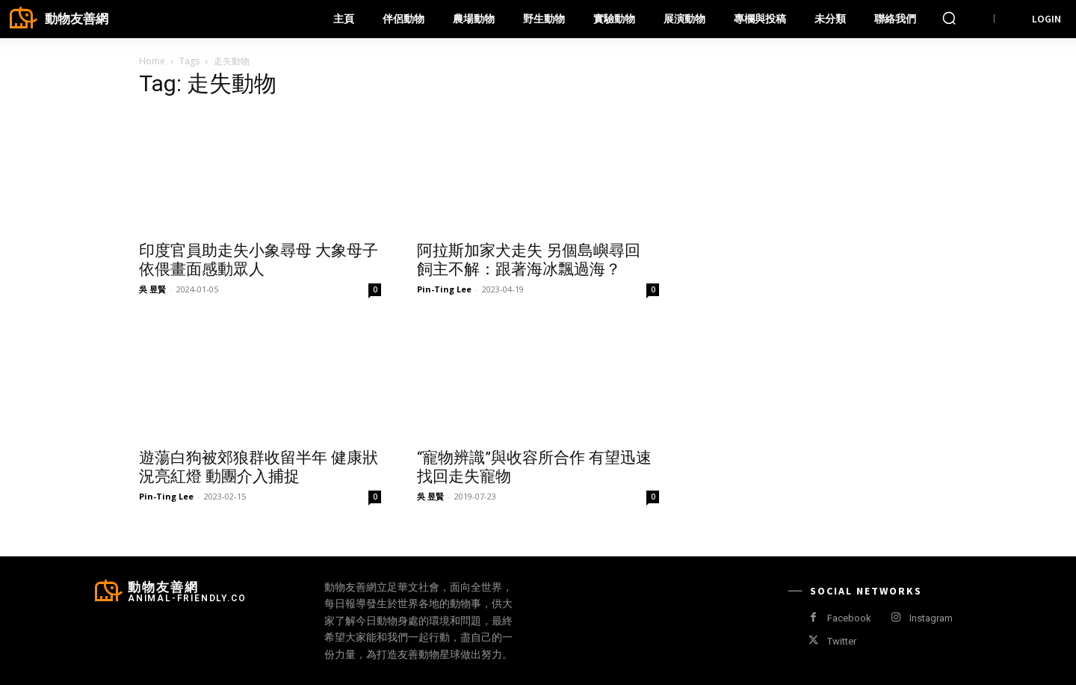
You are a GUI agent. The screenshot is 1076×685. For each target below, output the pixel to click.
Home (152, 61)
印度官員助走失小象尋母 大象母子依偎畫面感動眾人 (258, 260)
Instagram (931, 618)
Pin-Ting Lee (444, 289)
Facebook (849, 618)
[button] (949, 17)
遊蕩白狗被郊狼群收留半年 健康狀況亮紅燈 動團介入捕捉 (258, 467)
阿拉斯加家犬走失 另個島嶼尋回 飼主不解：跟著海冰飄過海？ (528, 260)
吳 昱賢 (152, 289)
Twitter (841, 641)
